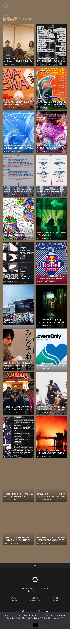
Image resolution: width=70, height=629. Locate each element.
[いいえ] (66, 620)
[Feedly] (47, 611)
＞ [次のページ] (57, 553)
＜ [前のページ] (13, 553)
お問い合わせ (15, 598)
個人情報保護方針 (35, 600)
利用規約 (14, 600)
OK (35, 625)
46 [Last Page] (62, 553)
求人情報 (55, 598)
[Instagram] (39, 611)
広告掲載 (35, 598)
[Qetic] (35, 579)
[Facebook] (23, 611)
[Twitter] (31, 611)
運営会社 (55, 600)
